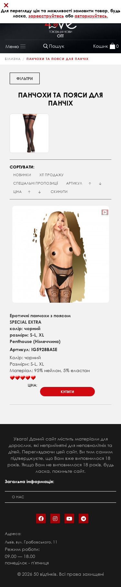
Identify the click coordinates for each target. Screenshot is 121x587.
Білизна (13, 58)
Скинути (59, 191)
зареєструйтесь (46, 15)
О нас (18, 497)
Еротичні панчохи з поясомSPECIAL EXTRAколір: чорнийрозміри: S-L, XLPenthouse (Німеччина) (40, 328)
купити (67, 391)
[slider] (22, 377)
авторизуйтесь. (91, 15)
